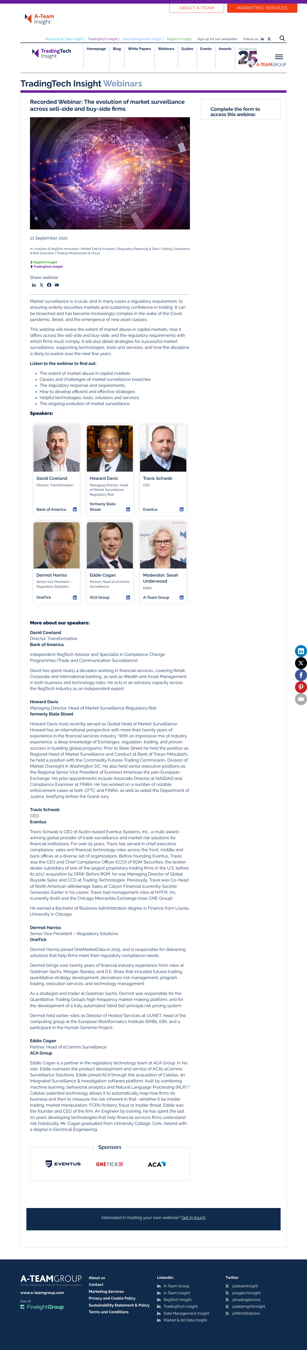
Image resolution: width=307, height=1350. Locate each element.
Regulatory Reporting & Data (138, 249)
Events (206, 49)
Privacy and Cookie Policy (112, 1298)
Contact (96, 1284)
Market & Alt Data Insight (64, 39)
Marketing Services (262, 8)
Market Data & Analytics (98, 249)
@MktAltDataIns (246, 1313)
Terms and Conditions (109, 1312)
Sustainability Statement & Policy (119, 1305)
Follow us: (251, 39)
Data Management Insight (142, 39)
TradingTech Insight (103, 39)
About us (97, 1278)
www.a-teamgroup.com (42, 1292)
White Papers (139, 49)
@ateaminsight (245, 1286)
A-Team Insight (177, 1293)
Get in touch (194, 1217)
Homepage (96, 49)
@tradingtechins (246, 1299)
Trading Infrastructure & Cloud (78, 253)
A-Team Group (176, 1286)
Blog (117, 49)
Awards (225, 49)
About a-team (196, 8)
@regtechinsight (246, 1293)
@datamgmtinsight (248, 1306)
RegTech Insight (179, 39)
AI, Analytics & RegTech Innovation (54, 249)
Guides (187, 49)
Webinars (166, 49)
